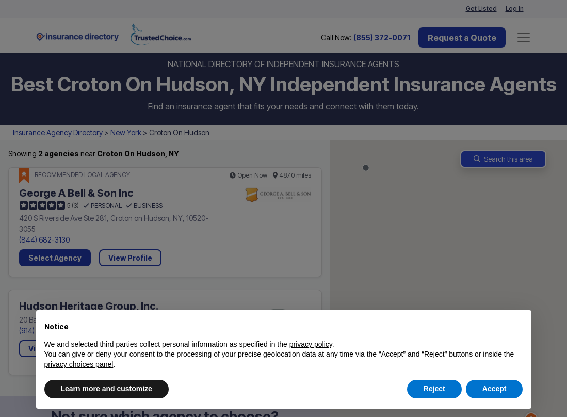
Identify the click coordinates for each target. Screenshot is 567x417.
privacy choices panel (79, 364)
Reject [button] (434, 388)
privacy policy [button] (310, 344)
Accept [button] (494, 388)
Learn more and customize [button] (106, 388)
